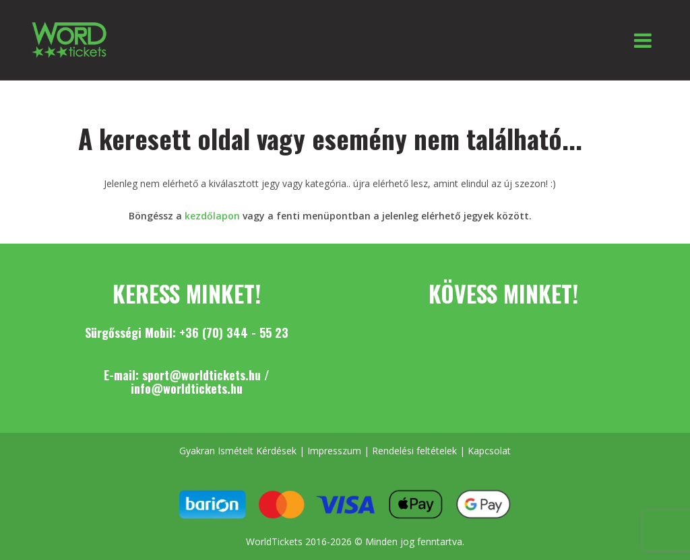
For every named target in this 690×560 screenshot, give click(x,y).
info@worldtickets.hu (187, 388)
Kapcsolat (489, 450)
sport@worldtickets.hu (201, 375)
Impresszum (334, 450)
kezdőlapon (212, 215)
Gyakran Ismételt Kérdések (237, 450)
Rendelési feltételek (414, 450)
